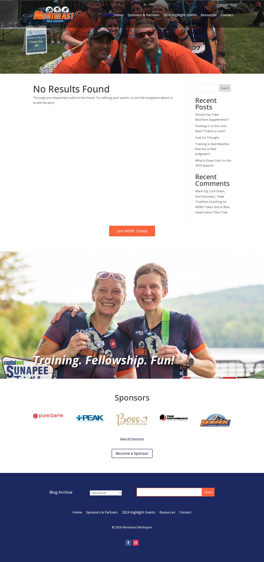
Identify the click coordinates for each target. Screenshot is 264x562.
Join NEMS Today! (132, 230)
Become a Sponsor (132, 453)
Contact (227, 15)
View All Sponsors (132, 439)
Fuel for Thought (207, 138)
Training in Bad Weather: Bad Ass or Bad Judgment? (212, 149)
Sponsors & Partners (143, 15)
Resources (209, 15)
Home (119, 15)
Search (225, 88)
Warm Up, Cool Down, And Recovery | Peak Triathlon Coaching (210, 196)
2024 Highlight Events (180, 15)
